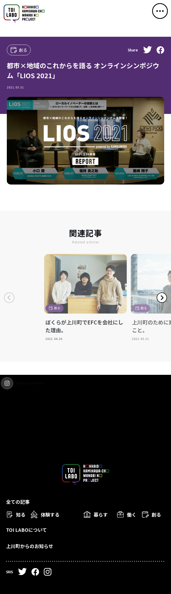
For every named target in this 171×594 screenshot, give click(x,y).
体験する (50, 514)
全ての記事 (18, 501)
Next (162, 297)
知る (20, 514)
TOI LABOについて (26, 529)
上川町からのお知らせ (29, 546)
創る (156, 514)
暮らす (101, 514)
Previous (9, 297)
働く (131, 514)
